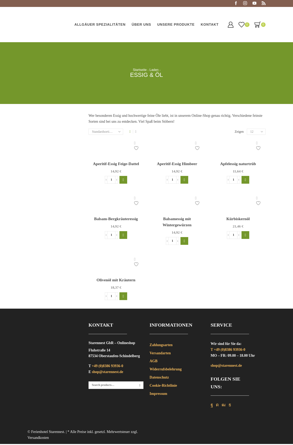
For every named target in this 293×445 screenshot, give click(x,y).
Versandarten (160, 354)
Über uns (141, 25)
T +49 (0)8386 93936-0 (228, 351)
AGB (153, 362)
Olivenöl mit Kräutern (116, 281)
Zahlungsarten (161, 346)
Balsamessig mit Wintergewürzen (177, 222)
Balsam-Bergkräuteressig (116, 219)
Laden (154, 70)
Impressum (158, 395)
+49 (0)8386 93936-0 (107, 367)
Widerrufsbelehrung (166, 370)
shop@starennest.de (107, 373)
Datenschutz (159, 378)
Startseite (140, 70)
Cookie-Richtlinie (163, 386)
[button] (123, 180)
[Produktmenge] (111, 180)
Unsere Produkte (176, 25)
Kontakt (210, 25)
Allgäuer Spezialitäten (100, 25)
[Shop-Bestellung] (106, 132)
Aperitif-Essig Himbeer (177, 164)
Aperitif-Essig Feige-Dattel (116, 164)
